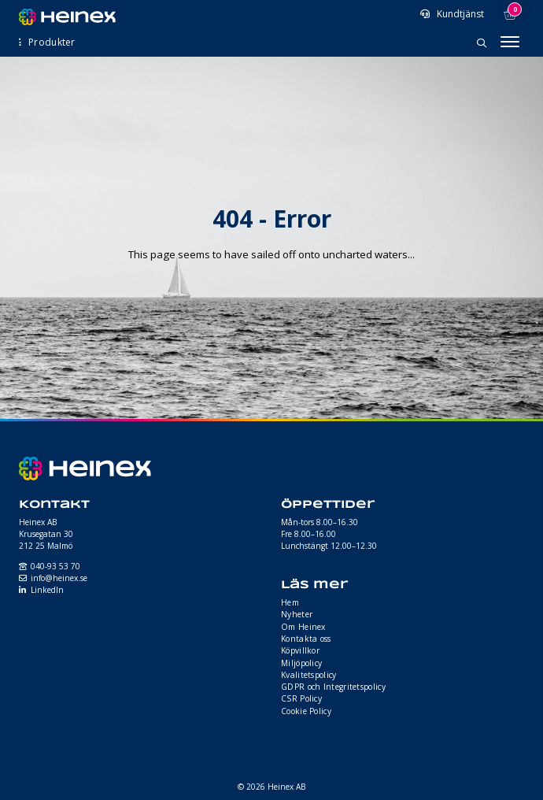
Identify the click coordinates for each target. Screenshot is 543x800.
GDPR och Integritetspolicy (333, 686)
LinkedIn (47, 589)
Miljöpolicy (301, 663)
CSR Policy (301, 698)
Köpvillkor (300, 650)
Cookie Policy (306, 711)
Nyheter (296, 614)
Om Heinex (303, 626)
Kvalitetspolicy (309, 674)
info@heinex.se (59, 577)
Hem (290, 602)
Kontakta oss (306, 638)
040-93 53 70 (55, 566)
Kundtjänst (459, 13)
